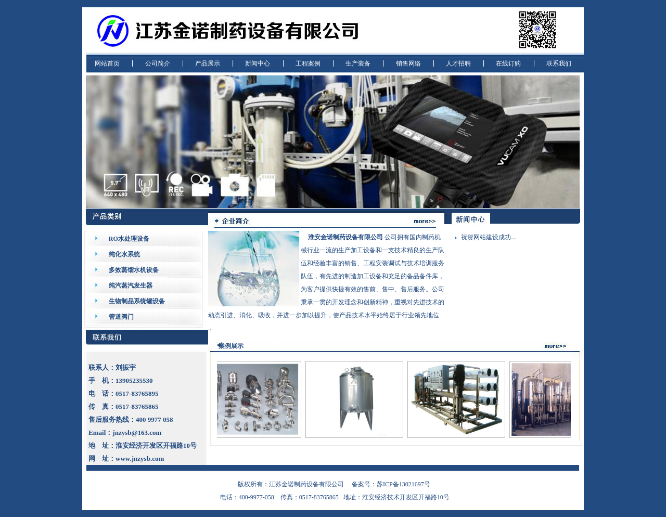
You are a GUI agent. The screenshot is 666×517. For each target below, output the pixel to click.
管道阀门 (121, 316)
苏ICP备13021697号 (403, 484)
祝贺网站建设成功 (486, 237)
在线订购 (508, 63)
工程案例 (308, 63)
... (513, 237)
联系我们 (558, 63)
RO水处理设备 (129, 238)
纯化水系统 (124, 254)
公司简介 (157, 63)
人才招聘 (458, 63)
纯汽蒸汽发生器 (130, 285)
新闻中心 (257, 63)
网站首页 (107, 63)
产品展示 (207, 63)
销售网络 (408, 63)
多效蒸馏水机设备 (134, 270)
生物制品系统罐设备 (137, 301)
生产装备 (357, 63)
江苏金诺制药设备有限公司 (306, 484)
